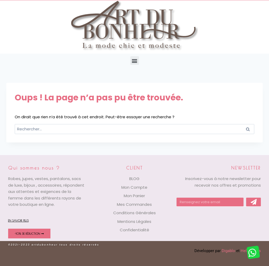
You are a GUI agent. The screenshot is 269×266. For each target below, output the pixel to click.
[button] (134, 60)
